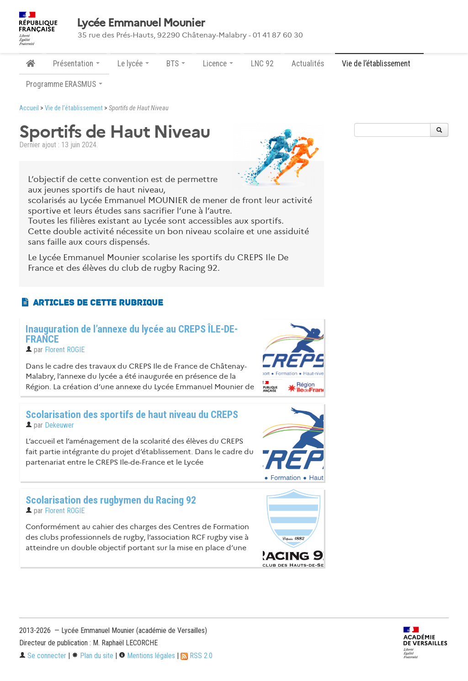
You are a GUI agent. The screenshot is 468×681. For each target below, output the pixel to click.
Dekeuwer (59, 425)
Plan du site (92, 655)
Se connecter (42, 655)
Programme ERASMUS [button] (64, 84)
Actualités (308, 63)
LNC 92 (262, 63)
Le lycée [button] (133, 63)
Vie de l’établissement (74, 108)
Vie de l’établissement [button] (379, 63)
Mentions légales (147, 655)
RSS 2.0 (197, 655)
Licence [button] (218, 63)
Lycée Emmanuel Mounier (141, 23)
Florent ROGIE (65, 349)
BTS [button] (175, 63)
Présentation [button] (76, 63)
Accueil (29, 108)
